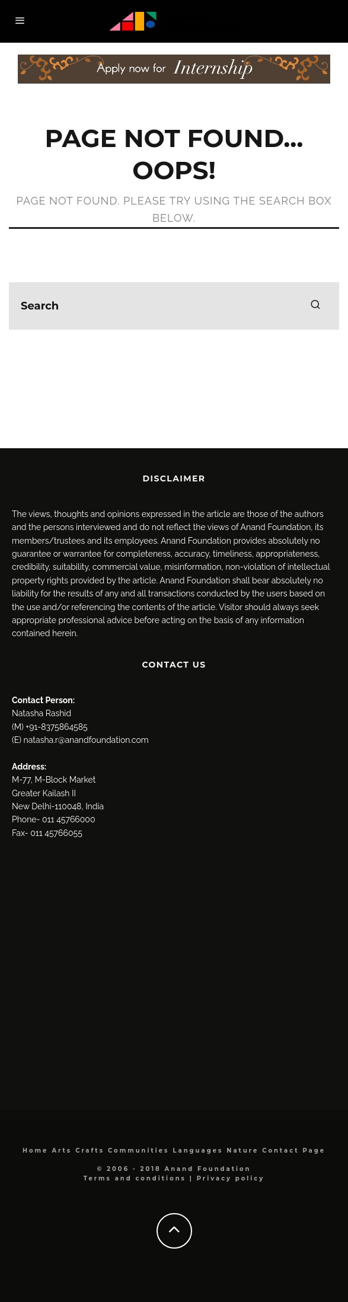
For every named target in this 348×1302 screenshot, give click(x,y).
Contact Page (293, 1150)
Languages (198, 1150)
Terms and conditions (135, 1178)
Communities (138, 1150)
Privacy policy (231, 1178)
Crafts (89, 1150)
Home (35, 1150)
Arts (62, 1150)
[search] (315, 306)
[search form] (174, 306)
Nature (242, 1150)
